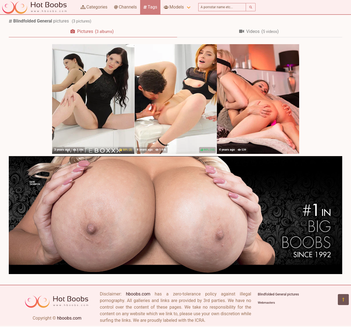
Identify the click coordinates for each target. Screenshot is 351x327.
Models (174, 7)
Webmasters (266, 303)
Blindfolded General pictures (278, 294)
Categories (94, 7)
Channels (125, 7)
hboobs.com (69, 318)
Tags (150, 7)
